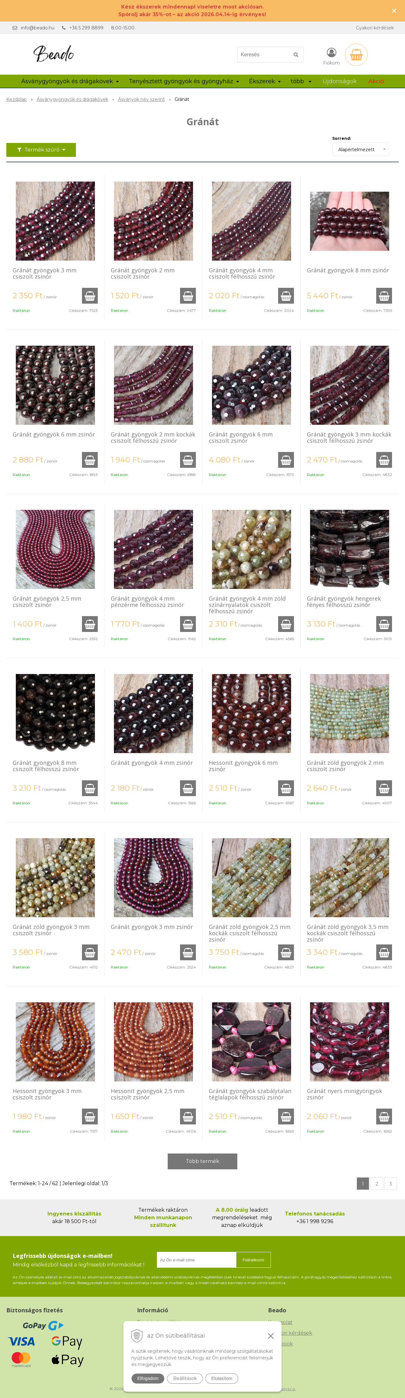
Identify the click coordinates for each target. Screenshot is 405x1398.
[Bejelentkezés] (331, 56)
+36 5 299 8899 (86, 28)
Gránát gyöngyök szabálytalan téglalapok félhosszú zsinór (250, 1094)
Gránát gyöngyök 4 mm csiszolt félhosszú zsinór (242, 273)
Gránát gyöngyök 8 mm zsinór (348, 270)
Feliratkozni (253, 1260)
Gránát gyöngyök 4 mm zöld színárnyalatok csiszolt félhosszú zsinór (247, 605)
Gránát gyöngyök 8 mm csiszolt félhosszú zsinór (46, 766)
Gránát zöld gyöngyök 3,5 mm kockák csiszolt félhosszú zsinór (348, 933)
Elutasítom (221, 1378)
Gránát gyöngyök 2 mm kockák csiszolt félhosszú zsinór (153, 437)
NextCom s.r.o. (282, 1388)
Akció (376, 81)
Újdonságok (340, 81)
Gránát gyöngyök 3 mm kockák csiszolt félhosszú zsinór (349, 437)
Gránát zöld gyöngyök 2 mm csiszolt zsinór (345, 766)
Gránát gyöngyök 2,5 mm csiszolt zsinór (47, 602)
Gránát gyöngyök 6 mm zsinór (54, 434)
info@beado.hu (37, 28)
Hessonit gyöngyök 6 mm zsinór (243, 766)
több (301, 81)
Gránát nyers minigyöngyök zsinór (344, 1094)
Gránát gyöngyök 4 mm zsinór (152, 762)
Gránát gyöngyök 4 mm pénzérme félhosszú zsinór (147, 602)
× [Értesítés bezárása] (394, 10)
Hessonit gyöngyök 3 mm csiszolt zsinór (47, 1094)
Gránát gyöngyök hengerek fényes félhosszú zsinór (344, 602)
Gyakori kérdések (375, 28)
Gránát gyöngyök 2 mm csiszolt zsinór (143, 273)
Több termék (202, 1161)
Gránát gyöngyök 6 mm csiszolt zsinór (241, 437)
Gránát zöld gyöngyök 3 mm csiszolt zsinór (51, 930)
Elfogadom (148, 1378)
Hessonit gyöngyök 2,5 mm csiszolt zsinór (147, 1094)
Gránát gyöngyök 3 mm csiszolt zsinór (45, 273)
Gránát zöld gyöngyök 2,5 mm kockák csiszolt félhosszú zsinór (249, 933)
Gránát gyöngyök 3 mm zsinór (152, 927)
